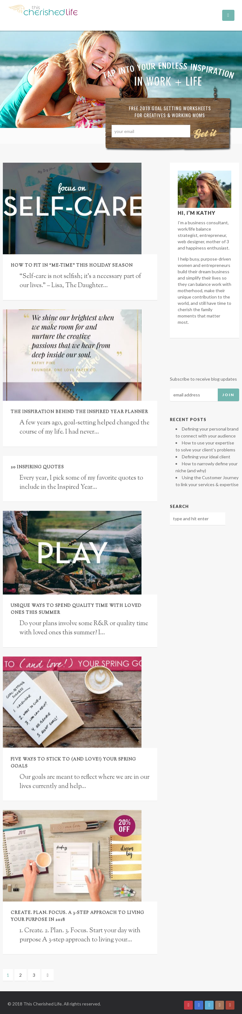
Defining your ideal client (206, 456)
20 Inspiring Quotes (37, 467)
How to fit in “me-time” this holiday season (72, 266)
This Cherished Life (42, 998)
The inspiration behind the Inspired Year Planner (79, 412)
